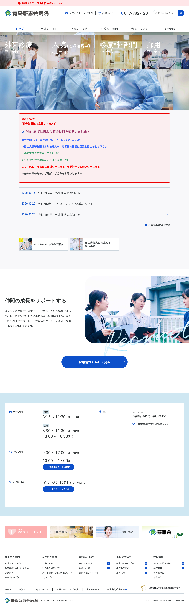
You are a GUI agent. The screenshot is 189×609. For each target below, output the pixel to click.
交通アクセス (109, 13)
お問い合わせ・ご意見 (81, 13)
